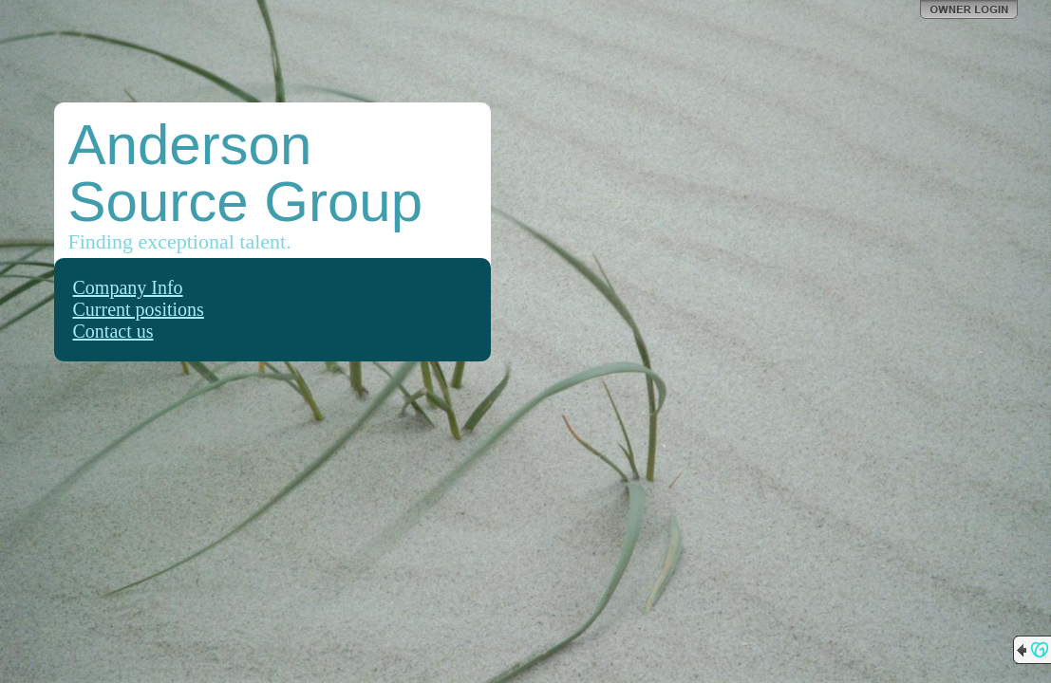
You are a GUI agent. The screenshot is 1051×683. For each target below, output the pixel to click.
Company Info (128, 287)
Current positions (138, 309)
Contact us (113, 331)
